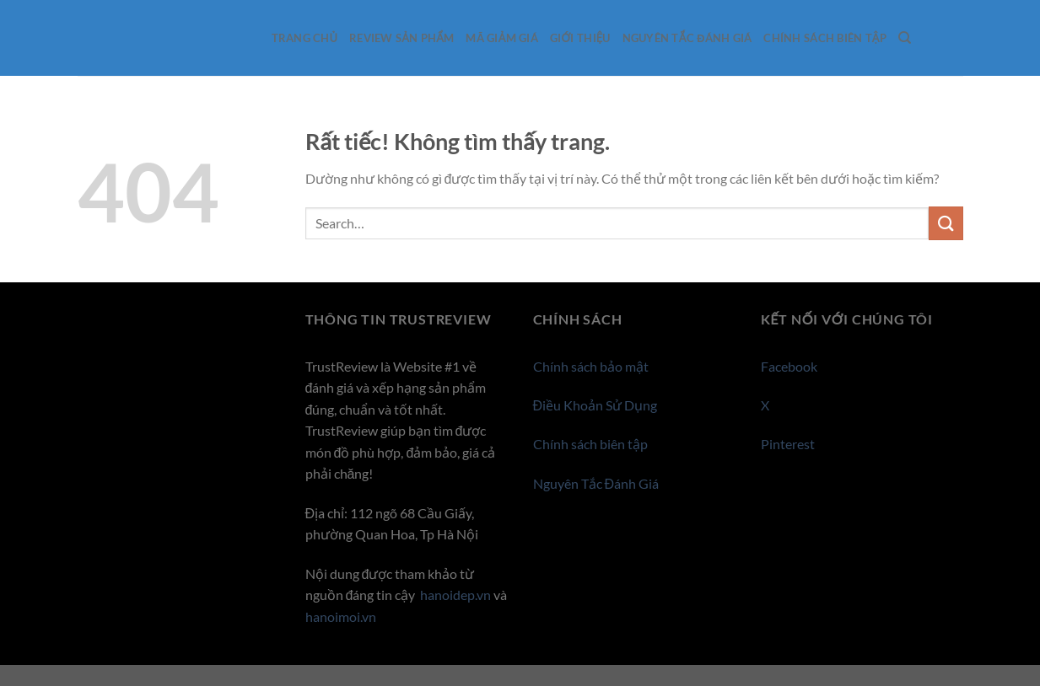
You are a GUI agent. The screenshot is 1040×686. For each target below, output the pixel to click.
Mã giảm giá (501, 38)
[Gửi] (945, 222)
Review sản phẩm (401, 38)
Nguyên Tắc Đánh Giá (687, 38)
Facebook (789, 366)
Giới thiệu (580, 38)
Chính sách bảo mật (591, 366)
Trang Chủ (305, 38)
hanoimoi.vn (340, 616)
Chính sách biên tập (824, 38)
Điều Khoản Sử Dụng (595, 405)
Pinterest (788, 444)
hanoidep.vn (455, 595)
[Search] (904, 38)
